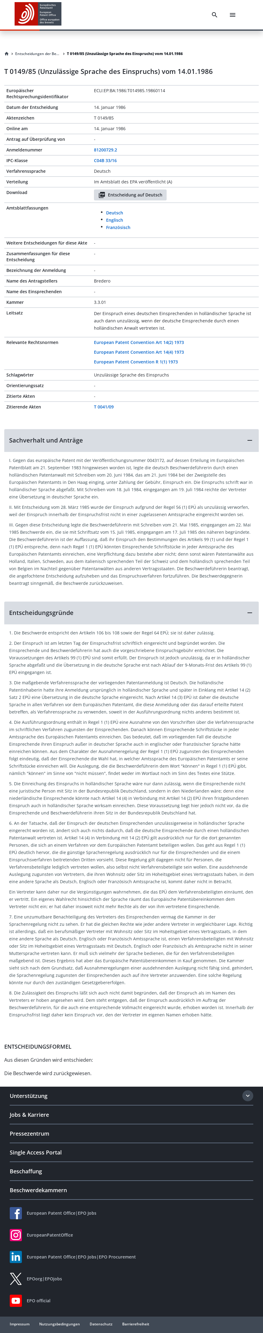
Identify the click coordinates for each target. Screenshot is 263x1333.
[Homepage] (6, 53)
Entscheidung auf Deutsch (130, 195)
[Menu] (232, 14)
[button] (131, 440)
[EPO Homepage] (38, 14)
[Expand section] (247, 1095)
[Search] (214, 14)
